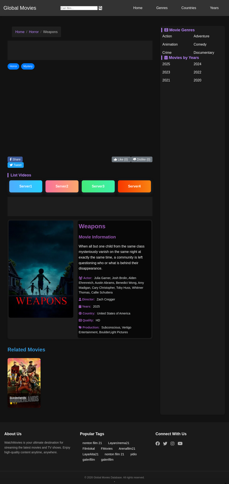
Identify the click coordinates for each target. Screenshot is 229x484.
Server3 (98, 186)
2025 (96, 306)
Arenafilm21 (127, 448)
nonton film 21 (92, 443)
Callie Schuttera (102, 292)
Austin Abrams (104, 282)
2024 (197, 64)
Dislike (141, 159)
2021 (166, 80)
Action (167, 36)
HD (98, 320)
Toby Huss (123, 287)
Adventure (201, 36)
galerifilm (89, 459)
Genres (162, 8)
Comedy (200, 44)
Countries (188, 8)
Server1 (25, 186)
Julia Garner (102, 278)
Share (15, 159)
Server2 (62, 186)
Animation (170, 44)
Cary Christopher (103, 287)
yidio (133, 454)
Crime (167, 52)
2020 (197, 80)
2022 (197, 72)
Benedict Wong (126, 282)
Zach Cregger (106, 299)
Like (121, 159)
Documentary (204, 52)
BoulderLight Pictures (113, 332)
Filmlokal (89, 448)
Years (214, 8)
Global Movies (19, 8)
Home (138, 8)
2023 (166, 72)
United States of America (113, 313)
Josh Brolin (119, 278)
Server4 (134, 186)
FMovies (107, 448)
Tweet (16, 165)
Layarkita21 (91, 454)
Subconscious (110, 327)
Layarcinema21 (118, 443)
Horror (34, 32)
